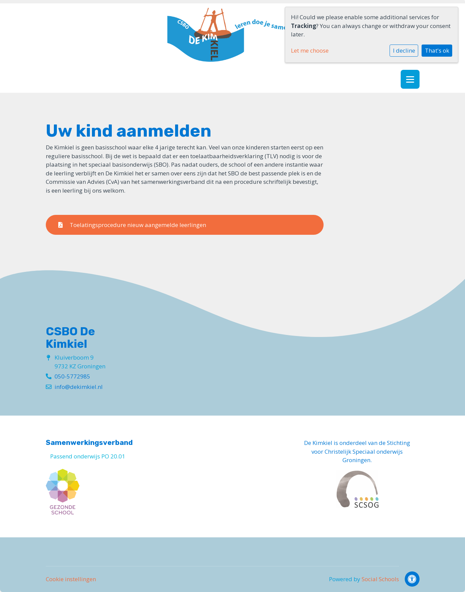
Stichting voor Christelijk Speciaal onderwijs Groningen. (360, 451)
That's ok (437, 50)
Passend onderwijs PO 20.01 (87, 456)
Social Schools (380, 579)
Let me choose (310, 50)
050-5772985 (72, 376)
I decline (404, 50)
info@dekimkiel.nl (79, 387)
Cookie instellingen (71, 579)
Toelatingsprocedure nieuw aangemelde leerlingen (132, 225)
